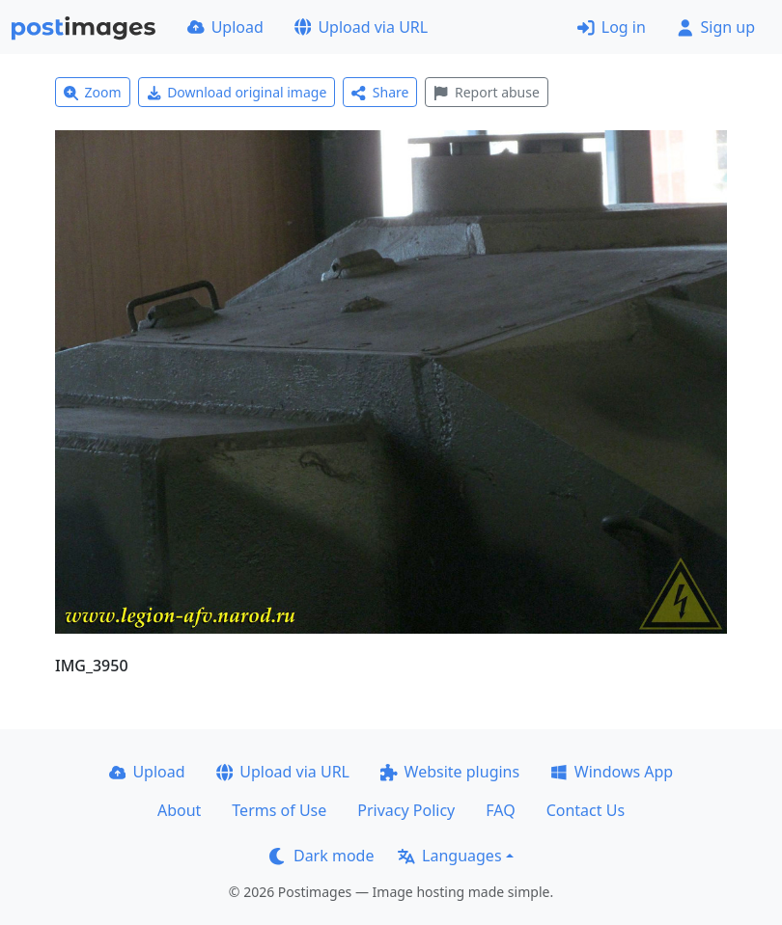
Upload (225, 27)
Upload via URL (361, 27)
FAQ (500, 810)
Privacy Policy (406, 810)
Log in (611, 27)
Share (379, 92)
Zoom (93, 92)
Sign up (716, 27)
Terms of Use (279, 810)
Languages (449, 855)
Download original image (237, 92)
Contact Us (585, 810)
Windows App (611, 771)
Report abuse (486, 92)
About (179, 810)
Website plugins (449, 771)
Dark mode (321, 855)
